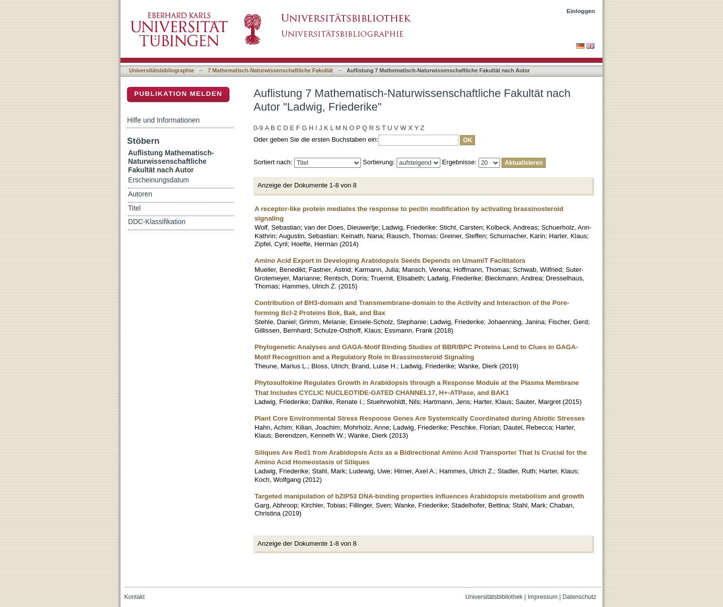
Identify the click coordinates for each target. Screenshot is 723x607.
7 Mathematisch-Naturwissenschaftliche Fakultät (270, 70)
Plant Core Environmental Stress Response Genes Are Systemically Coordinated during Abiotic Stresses (420, 418)
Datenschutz (579, 596)
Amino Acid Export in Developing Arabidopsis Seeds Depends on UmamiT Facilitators (390, 260)
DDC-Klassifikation (156, 222)
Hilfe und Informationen (163, 120)
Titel (134, 208)
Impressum (543, 596)
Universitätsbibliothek (494, 596)
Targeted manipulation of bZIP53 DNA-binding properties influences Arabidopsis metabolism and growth (419, 496)
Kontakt (135, 596)
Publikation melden (178, 93)
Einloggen (581, 11)
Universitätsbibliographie (161, 70)
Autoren (140, 194)
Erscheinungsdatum (158, 180)
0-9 (258, 128)
